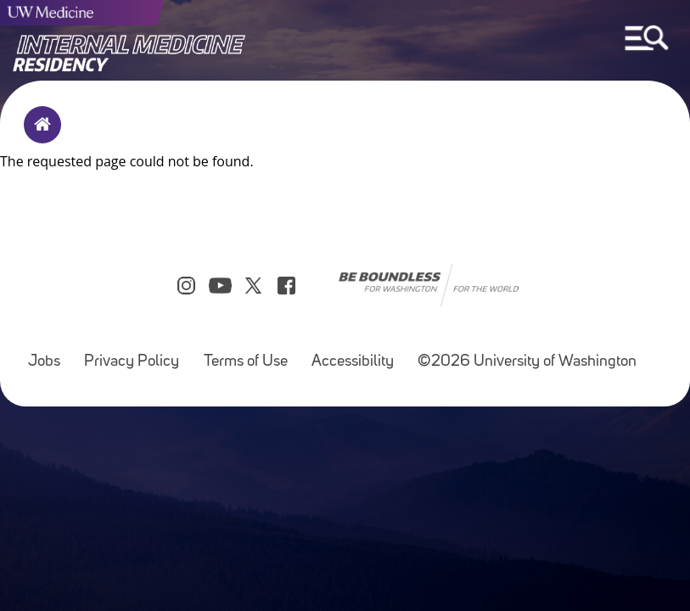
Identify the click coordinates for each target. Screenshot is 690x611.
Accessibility (352, 362)
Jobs (44, 362)
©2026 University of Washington (527, 362)
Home (38, 135)
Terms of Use (246, 362)
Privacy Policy (131, 362)
